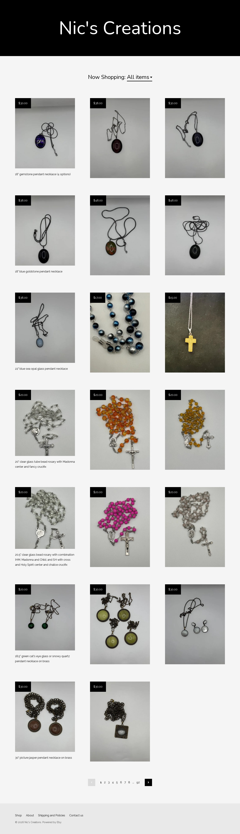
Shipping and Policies (51, 815)
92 (138, 782)
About (30, 815)
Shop (18, 815)
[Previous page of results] (91, 782)
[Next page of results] (148, 782)
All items (138, 77)
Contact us (76, 815)
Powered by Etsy (51, 822)
